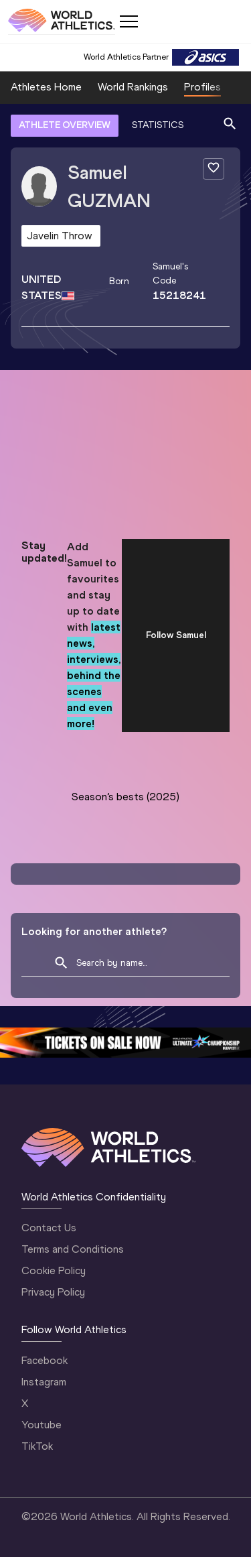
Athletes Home (46, 86)
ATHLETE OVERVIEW (64, 125)
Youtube (41, 1424)
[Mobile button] (128, 21)
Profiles (202, 86)
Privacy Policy (53, 1292)
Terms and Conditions (72, 1249)
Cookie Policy (53, 1270)
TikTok (37, 1446)
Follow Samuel (176, 635)
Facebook (44, 1360)
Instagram (43, 1381)
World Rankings (133, 86)
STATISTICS (157, 125)
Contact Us (48, 1227)
